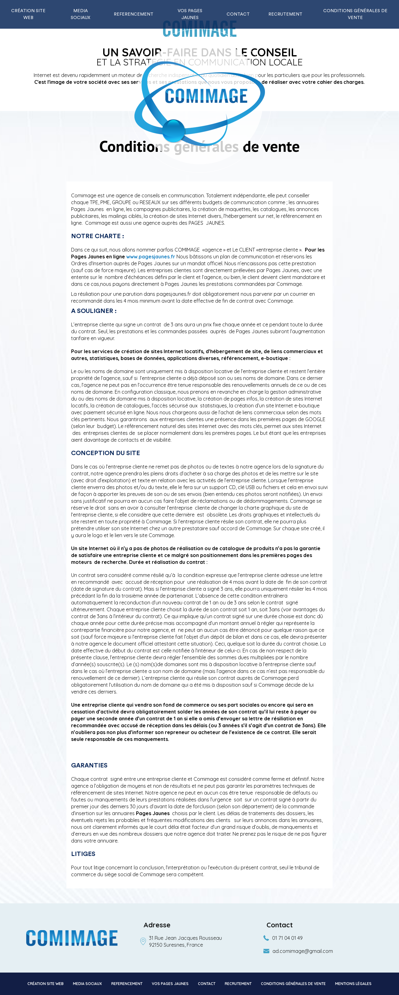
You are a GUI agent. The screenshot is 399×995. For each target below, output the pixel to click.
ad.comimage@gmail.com (302, 951)
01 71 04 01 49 (287, 938)
